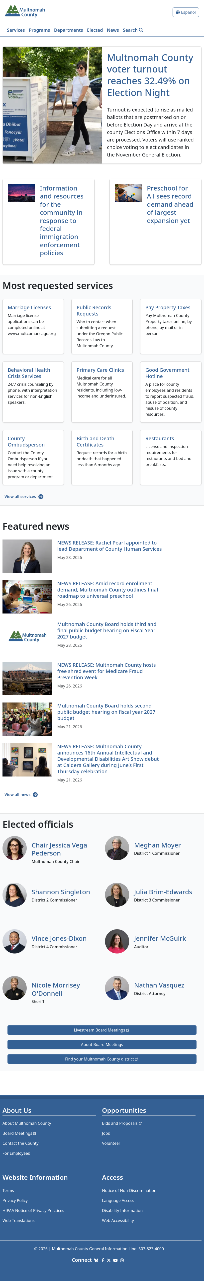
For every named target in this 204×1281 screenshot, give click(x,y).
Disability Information (122, 1210)
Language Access (118, 1200)
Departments (68, 30)
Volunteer (111, 1143)
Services (16, 30)
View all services (20, 496)
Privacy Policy (15, 1200)
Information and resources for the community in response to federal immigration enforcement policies (62, 221)
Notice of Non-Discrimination (129, 1190)
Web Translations (18, 1220)
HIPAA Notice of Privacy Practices (33, 1210)
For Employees (16, 1153)
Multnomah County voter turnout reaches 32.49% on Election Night (150, 75)
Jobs (106, 1133)
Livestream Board (102, 1030)
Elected (95, 30)
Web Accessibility (118, 1220)
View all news (17, 794)
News (113, 30)
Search (130, 30)
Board (19, 1133)
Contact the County (20, 1143)
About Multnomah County (26, 1123)
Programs (39, 30)
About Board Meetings (102, 1044)
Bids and (122, 1123)
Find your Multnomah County (102, 1059)
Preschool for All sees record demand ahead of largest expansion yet (170, 204)
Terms (8, 1190)
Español (188, 12)
